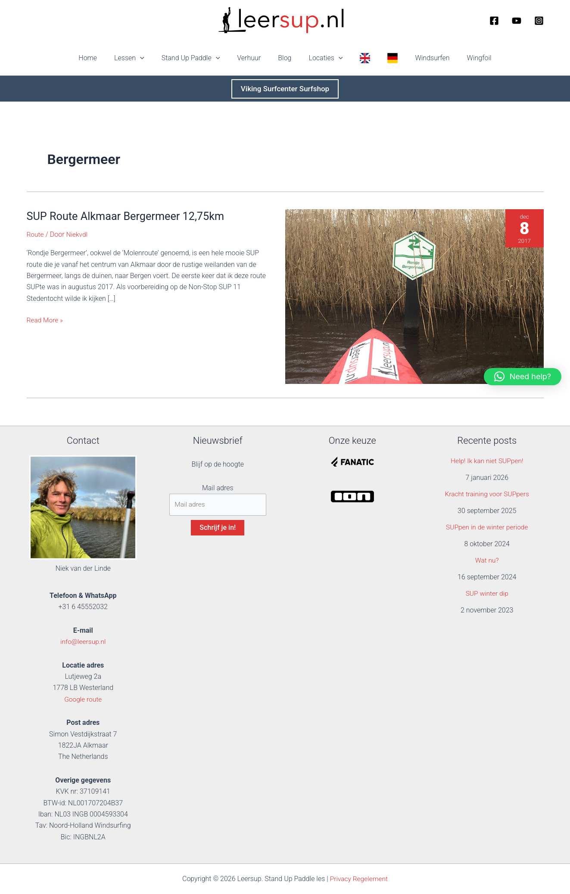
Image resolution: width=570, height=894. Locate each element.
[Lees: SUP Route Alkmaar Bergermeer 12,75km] (414, 296)
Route (35, 234)
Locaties (324, 58)
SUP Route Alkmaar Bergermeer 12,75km (128, 216)
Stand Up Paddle (199, 58)
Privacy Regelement (359, 879)
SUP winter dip (487, 593)
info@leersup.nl (82, 641)
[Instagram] (539, 20)
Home (103, 58)
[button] (152, 58)
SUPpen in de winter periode (487, 527)
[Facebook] (494, 20)
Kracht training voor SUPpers (487, 494)
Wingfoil (464, 58)
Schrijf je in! (217, 528)
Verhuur (254, 58)
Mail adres (218, 488)
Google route (83, 699)
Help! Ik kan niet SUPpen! (486, 461)
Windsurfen (420, 58)
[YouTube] (516, 20)
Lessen (141, 58)
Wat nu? (487, 560)
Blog (286, 58)
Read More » (45, 320)
